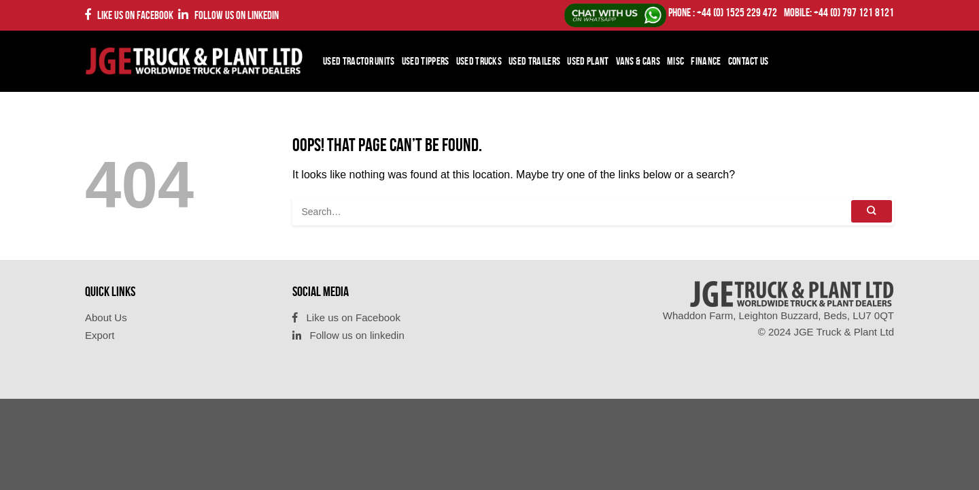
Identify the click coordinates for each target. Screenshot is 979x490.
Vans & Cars (638, 61)
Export (99, 335)
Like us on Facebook (129, 14)
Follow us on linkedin (228, 14)
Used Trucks (479, 61)
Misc (675, 61)
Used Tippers (425, 61)
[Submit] (871, 211)
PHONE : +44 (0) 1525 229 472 (722, 12)
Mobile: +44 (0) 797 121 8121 (839, 12)
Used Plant (587, 61)
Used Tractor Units (359, 61)
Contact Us (748, 61)
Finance (706, 61)
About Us (106, 317)
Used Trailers (534, 61)
